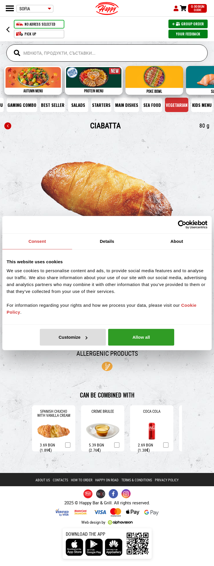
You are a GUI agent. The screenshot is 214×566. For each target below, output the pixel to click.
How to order (81, 480)
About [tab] (176, 240)
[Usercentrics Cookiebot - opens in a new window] (182, 224)
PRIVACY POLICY (167, 480)
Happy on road (107, 480)
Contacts (60, 480)
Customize (73, 337)
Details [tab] (107, 240)
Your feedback (188, 33)
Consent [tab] (37, 240)
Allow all (141, 337)
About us (42, 480)
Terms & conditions (136, 480)
